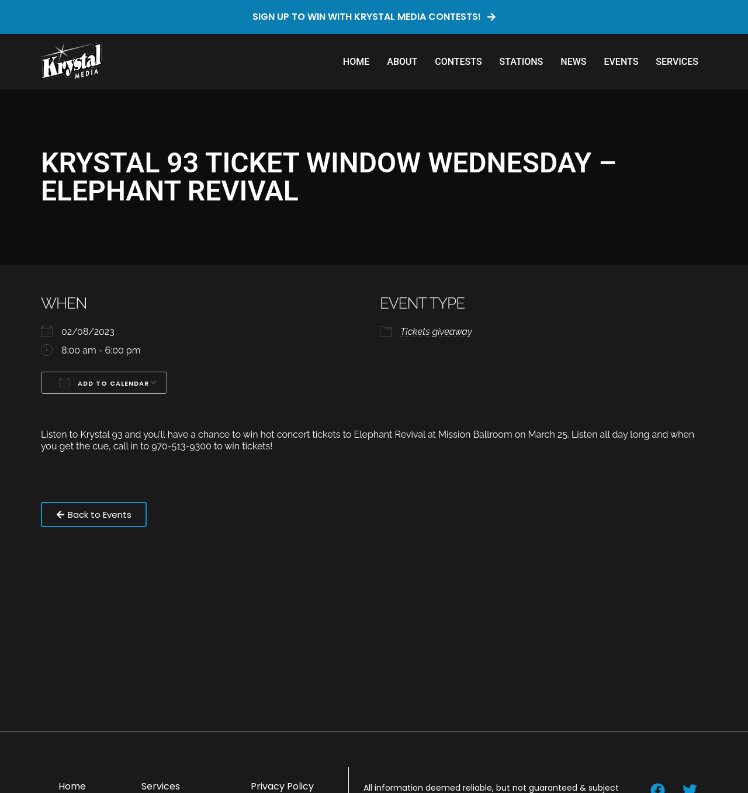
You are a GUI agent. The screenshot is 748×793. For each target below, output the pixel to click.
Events (621, 61)
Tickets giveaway (436, 331)
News (573, 61)
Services (677, 61)
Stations (521, 61)
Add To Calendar (104, 383)
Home (356, 61)
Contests (458, 61)
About (402, 61)
